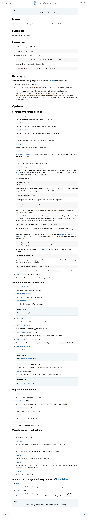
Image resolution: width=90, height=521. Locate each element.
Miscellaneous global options (27, 429)
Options (17, 106)
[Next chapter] (84, 514)
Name (16, 19)
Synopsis (18, 31)
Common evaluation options (27, 111)
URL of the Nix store (25, 154)
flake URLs (44, 249)
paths (17, 174)
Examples (18, 42)
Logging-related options (24, 389)
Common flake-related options (28, 282)
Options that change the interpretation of (34, 479)
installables (62, 479)
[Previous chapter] (6, 514)
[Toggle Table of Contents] (2, 3)
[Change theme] (6, 3)
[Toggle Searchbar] (10, 3)
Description (20, 76)
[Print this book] (81, 2)
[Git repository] (84, 2)
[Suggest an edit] (87, 2)
